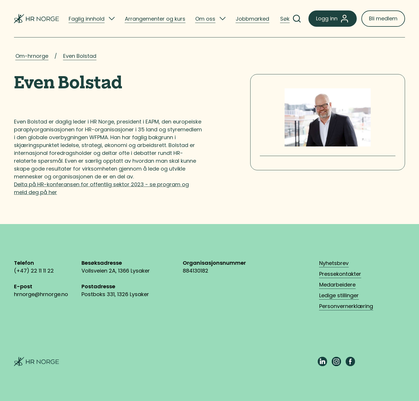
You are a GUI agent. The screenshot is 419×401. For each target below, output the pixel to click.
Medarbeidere (337, 284)
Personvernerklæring (346, 306)
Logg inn (332, 18)
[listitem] (91, 18)
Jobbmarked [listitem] (252, 18)
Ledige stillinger (339, 295)
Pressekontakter (340, 274)
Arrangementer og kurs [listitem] (155, 18)
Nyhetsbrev (334, 263)
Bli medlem (383, 18)
